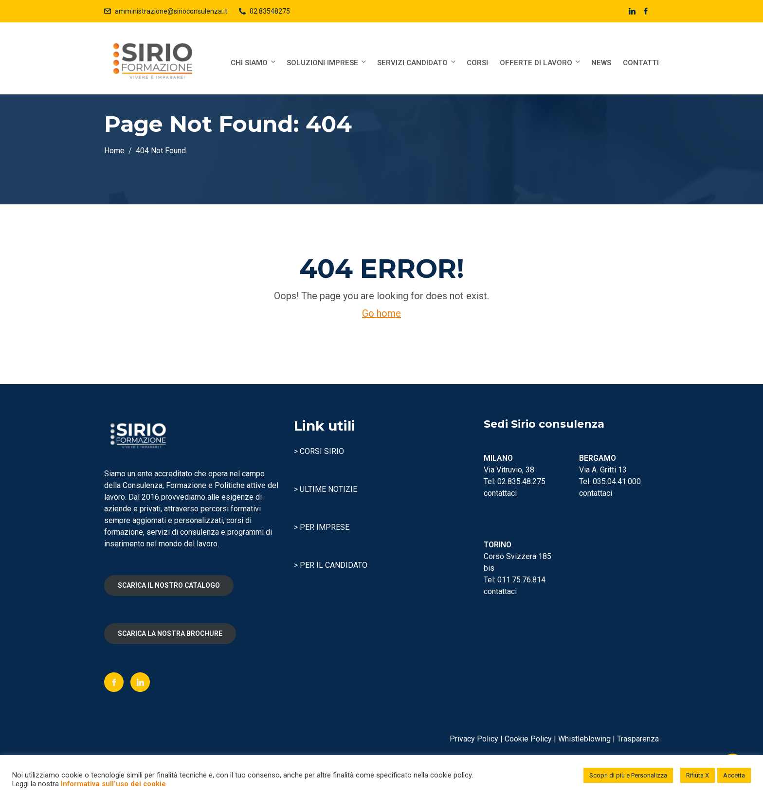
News (601, 62)
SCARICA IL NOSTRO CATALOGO (169, 585)
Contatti (641, 62)
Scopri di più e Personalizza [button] (628, 775)
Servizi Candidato (417, 62)
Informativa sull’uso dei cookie (113, 783)
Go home (381, 313)
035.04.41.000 (617, 481)
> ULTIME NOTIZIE (325, 489)
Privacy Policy (474, 738)
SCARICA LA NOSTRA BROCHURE (170, 633)
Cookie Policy (528, 738)
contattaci (500, 493)
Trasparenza (638, 738)
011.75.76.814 (521, 579)
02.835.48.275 (521, 481)
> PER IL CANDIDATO (330, 565)
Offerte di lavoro (540, 62)
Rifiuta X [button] (697, 775)
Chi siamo (254, 62)
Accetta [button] (734, 775)
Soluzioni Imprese (327, 62)
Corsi (477, 62)
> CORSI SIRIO (319, 451)
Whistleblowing (584, 738)
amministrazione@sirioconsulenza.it (171, 11)
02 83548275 (270, 11)
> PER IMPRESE (321, 527)
